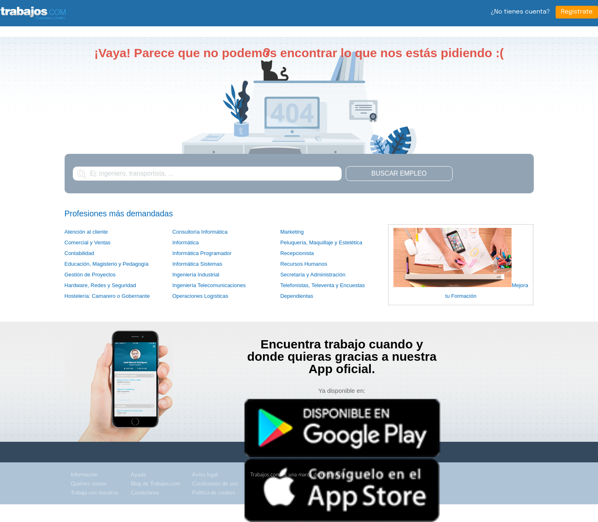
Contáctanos (145, 493)
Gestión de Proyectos (90, 274)
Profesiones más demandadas (119, 213)
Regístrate (577, 12)
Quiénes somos (89, 484)
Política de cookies (213, 493)
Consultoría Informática (200, 232)
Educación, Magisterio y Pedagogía (107, 264)
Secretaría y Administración (312, 274)
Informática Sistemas (197, 264)
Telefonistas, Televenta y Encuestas (322, 285)
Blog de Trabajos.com (155, 484)
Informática (185, 242)
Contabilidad (79, 253)
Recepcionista (297, 253)
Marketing (292, 232)
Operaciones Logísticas (200, 296)
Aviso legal (205, 475)
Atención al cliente (86, 232)
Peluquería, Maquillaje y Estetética (321, 242)
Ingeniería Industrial (195, 274)
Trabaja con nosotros (95, 493)
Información (84, 475)
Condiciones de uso (215, 484)
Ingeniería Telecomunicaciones (209, 285)
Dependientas (296, 296)
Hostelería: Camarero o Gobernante (107, 296)
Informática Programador (202, 253)
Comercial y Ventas (88, 242)
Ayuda (138, 475)
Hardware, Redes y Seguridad (100, 285)
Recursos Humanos (303, 264)
